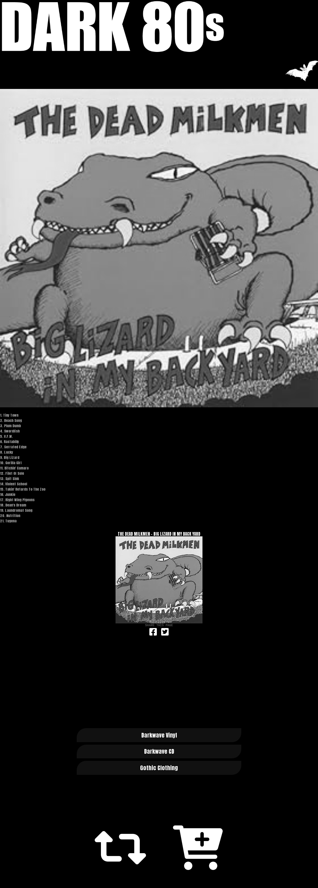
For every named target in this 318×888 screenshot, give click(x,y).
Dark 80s (159, 26)
